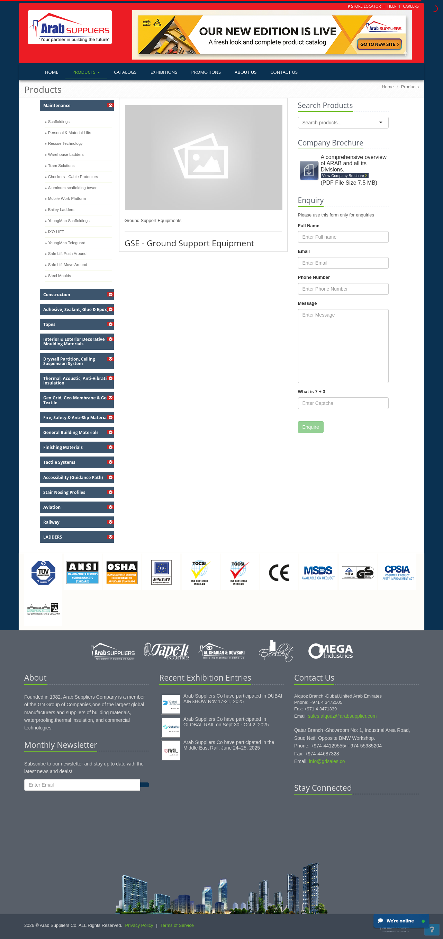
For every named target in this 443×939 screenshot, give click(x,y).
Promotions (206, 72)
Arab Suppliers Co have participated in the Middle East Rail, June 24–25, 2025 (228, 745)
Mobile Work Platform (67, 198)
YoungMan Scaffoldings (69, 221)
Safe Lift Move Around (67, 265)
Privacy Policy (139, 925)
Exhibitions (164, 72)
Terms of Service (177, 925)
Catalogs (125, 72)
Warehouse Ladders (66, 154)
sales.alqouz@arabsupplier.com (342, 716)
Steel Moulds (59, 276)
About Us (245, 72)
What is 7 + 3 (311, 391)
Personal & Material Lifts (69, 133)
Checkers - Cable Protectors (73, 177)
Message (307, 303)
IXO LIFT (56, 232)
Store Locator (366, 6)
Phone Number (314, 277)
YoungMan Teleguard (66, 243)
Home (51, 72)
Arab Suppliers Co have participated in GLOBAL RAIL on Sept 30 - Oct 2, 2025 (226, 721)
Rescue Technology (65, 143)
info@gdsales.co (327, 761)
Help (392, 6)
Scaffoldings (59, 121)
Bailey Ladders (61, 209)
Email (304, 251)
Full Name (308, 225)
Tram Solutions (61, 165)
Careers (411, 6)
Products (86, 72)
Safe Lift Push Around (67, 253)
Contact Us (284, 72)
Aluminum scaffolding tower (72, 188)
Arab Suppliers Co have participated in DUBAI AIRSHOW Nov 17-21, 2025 (232, 698)
